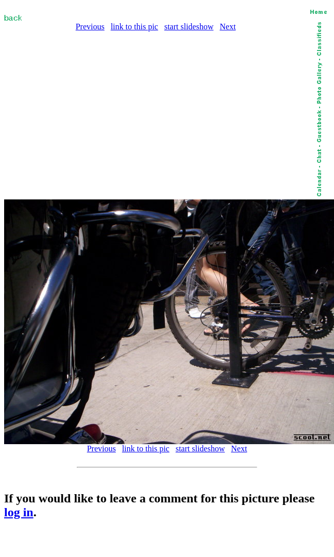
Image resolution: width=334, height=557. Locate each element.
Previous (90, 26)
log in (19, 512)
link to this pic (134, 26)
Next (228, 26)
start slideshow (189, 26)
